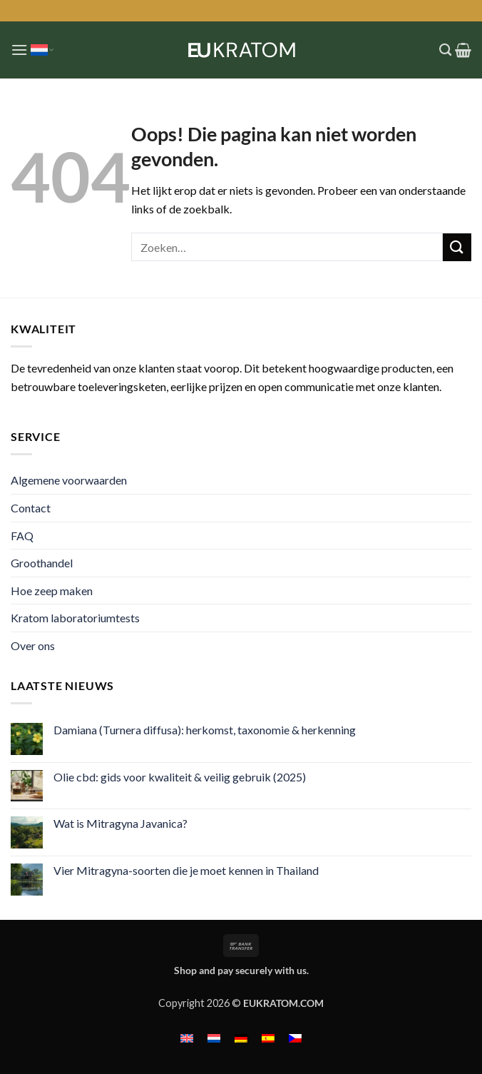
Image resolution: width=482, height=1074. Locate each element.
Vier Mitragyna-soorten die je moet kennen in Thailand (186, 870)
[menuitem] (186, 1037)
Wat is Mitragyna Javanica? (120, 823)
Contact (31, 508)
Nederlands (42, 50)
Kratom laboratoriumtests (75, 617)
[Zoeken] (445, 50)
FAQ (22, 535)
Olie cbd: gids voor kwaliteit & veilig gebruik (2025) (179, 777)
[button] (19, 49)
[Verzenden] (457, 247)
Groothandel (42, 562)
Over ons (33, 645)
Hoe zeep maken (52, 590)
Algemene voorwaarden (69, 480)
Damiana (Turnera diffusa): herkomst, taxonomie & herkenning (204, 729)
